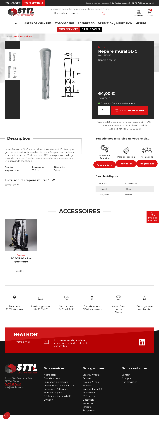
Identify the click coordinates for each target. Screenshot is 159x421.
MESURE (138, 28)
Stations (87, 391)
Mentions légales (53, 398)
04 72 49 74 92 (135, 3)
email (151, 3)
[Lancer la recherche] (103, 16)
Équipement (90, 416)
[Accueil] (19, 26)
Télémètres (89, 402)
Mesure (87, 413)
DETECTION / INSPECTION (113, 28)
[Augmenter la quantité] (107, 114)
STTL (101, 53)
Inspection (88, 409)
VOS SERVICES (69, 35)
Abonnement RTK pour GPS (59, 391)
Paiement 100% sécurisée (14, 314)
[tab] (19, 146)
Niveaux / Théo (91, 388)
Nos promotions (33, 3)
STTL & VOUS (90, 35)
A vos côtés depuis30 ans (118, 315)
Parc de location (52, 384)
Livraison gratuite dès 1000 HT (40, 314)
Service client (66, 312)
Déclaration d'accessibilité (57, 402)
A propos (126, 384)
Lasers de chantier (39, 28)
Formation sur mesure (56, 388)
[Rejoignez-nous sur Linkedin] (142, 348)
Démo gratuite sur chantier (144, 314)
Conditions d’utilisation (56, 395)
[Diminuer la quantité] (107, 117)
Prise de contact (152, 216)
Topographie (65, 28)
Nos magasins (13, 3)
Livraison (48, 405)
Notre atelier (50, 381)
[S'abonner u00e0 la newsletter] (46, 347)
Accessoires (89, 398)
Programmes (147, 169)
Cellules (87, 384)
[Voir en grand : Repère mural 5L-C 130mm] (12, 78)
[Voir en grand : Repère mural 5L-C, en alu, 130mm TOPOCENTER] (12, 62)
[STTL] (21, 14)
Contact (126, 381)
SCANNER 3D (85, 28)
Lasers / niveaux (91, 381)
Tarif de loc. (126, 169)
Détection (88, 405)
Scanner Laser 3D (92, 395)
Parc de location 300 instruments (92, 314)
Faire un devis (105, 171)
